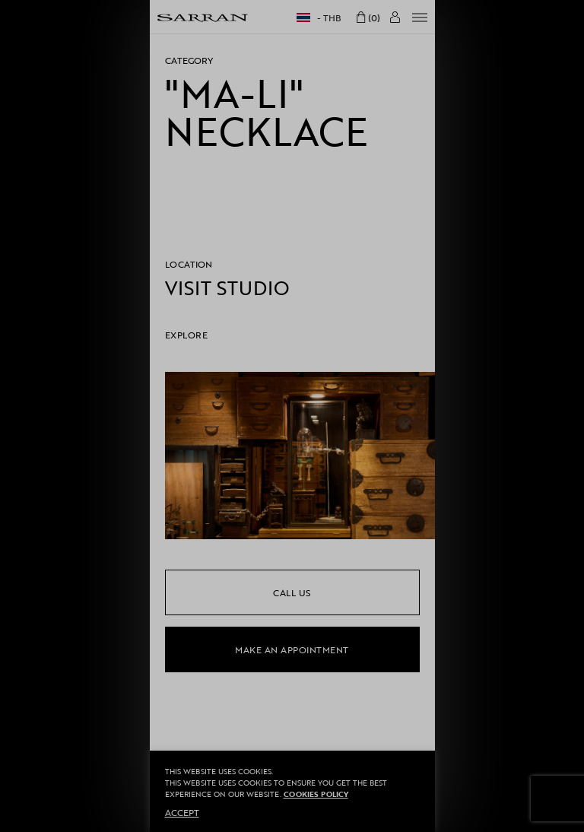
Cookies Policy (316, 794)
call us (292, 592)
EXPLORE (186, 334)
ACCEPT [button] (182, 812)
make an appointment (292, 649)
